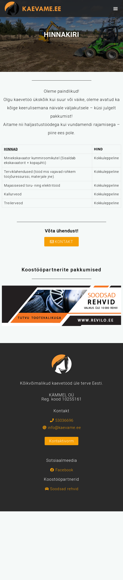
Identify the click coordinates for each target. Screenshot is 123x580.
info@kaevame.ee (64, 427)
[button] (115, 8)
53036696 (64, 420)
